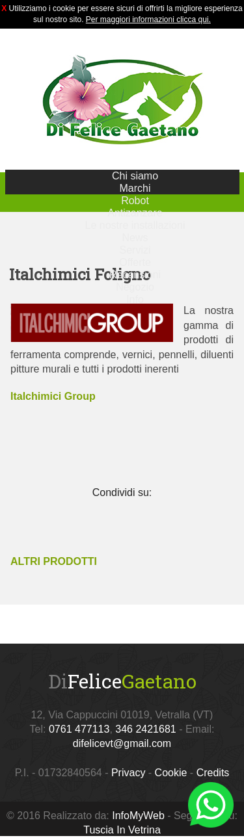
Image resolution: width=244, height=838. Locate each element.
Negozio (135, 287)
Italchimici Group (53, 396)
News (135, 237)
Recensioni (135, 274)
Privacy (128, 772)
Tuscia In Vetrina (122, 829)
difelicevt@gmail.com (122, 743)
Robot (135, 200)
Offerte (135, 262)
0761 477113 (79, 729)
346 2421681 (145, 729)
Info (135, 299)
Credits (213, 772)
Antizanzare (135, 212)
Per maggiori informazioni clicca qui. (148, 19)
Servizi (134, 249)
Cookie (171, 772)
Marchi (134, 188)
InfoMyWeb (138, 815)
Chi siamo (135, 175)
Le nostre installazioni (135, 225)
